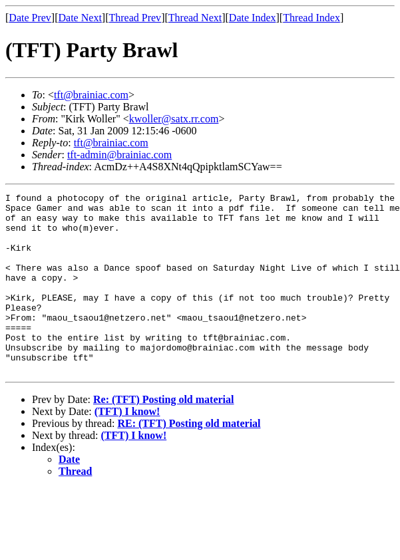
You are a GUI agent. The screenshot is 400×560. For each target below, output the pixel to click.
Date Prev (30, 17)
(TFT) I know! (127, 447)
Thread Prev (134, 17)
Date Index (252, 17)
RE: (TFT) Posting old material (188, 459)
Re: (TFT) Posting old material (163, 435)
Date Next (80, 17)
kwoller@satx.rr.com (174, 118)
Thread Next (195, 17)
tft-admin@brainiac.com (119, 154)
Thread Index (311, 17)
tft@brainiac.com (91, 94)
